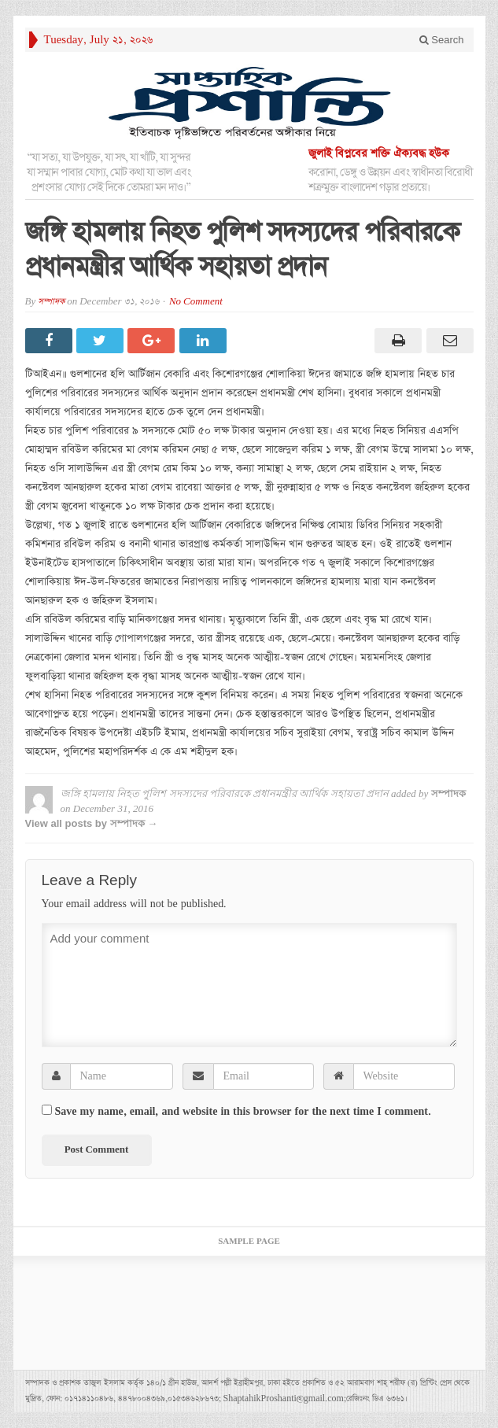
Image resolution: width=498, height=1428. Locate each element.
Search (441, 40)
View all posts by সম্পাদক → (91, 823)
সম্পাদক (51, 302)
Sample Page (249, 1241)
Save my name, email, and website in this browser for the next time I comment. (243, 1111)
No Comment (196, 302)
